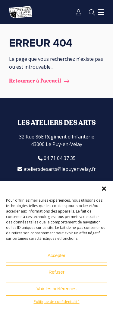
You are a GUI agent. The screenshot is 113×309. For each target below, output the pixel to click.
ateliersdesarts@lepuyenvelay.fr (56, 169)
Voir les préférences (56, 288)
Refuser (56, 272)
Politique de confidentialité (57, 301)
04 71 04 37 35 (57, 158)
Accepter (56, 255)
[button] (104, 189)
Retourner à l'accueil (35, 80)
